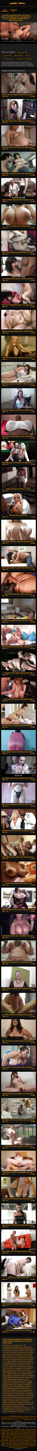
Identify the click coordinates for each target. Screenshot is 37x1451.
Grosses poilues (5, 1443)
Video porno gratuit (24, 1442)
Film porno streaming (14, 1446)
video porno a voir (12, 1392)
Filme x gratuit (10, 1435)
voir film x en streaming (17, 1410)
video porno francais (14, 1447)
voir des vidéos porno (14, 1397)
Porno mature (16, 1436)
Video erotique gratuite (12, 1433)
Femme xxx (9, 1437)
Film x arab (32, 1442)
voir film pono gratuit (13, 1401)
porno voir (16, 1372)
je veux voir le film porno (14, 1354)
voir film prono (17, 1408)
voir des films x (19, 1395)
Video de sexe (24, 1447)
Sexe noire (23, 1446)
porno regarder (7, 1372)
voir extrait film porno (19, 1399)
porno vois (22, 1372)
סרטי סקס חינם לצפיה (30, 1418)
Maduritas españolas (24, 1416)
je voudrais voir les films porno (16, 1367)
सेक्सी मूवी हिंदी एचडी (13, 1416)
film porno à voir (18, 1345)
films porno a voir (8, 1349)
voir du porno (26, 1397)
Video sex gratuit (27, 1435)
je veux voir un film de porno (16, 1356)
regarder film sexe (23, 1379)
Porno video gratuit (25, 1440)
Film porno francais (16, 1430)
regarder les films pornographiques (13, 1386)
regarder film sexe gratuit (10, 1381)
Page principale (4, 10)
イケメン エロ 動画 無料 (22, 1419)
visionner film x (7, 1393)
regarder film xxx (8, 1383)
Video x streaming (11, 1432)
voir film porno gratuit (12, 1406)
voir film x (26, 1408)
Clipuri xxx (13, 1419)
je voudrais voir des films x (23, 1363)
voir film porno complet (15, 1402)
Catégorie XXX (13, 10)
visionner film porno (25, 1392)
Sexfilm (22, 1418)
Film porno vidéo (27, 1444)
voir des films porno (19, 1393)
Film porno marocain (14, 1440)
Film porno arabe (5, 1429)
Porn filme (9, 1442)
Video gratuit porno (27, 1443)
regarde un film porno (13, 1374)
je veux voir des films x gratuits (13, 1352)
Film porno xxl (8, 1436)
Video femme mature (30, 1429)
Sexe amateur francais (26, 1436)
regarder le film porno (24, 1384)
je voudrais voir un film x (14, 1370)
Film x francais (31, 1446)
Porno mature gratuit (15, 1443)
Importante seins (22, 52)
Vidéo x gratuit (25, 1439)
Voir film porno (18, 2)
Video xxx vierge (26, 1430)
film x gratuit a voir (25, 1347)
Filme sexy (30, 1432)
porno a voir (26, 1370)
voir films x (21, 1411)
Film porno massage (21, 1432)
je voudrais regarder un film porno (14, 1361)
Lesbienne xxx (16, 1437)
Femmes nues (18, 1435)
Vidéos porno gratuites (15, 1439)
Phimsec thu (33, 1416)
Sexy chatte (18, 55)
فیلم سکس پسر (5, 1416)
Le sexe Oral (7, 55)
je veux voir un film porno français (22, 1358)
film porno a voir (8, 1345)
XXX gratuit (9, 1444)
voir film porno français (16, 1404)
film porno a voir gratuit (24, 58)
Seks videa (21, 1429)
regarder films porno (20, 1383)
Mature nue (15, 1442)
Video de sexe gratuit (24, 1433)
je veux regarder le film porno (23, 1349)
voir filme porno (12, 1411)
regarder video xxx (17, 1390)
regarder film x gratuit (25, 1381)
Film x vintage (14, 1429)
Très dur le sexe (8, 58)
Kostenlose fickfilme (6, 1418)
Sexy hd (27, 55)
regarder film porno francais (15, 1377)
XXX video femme (5, 1430)
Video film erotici (5, 1419)
